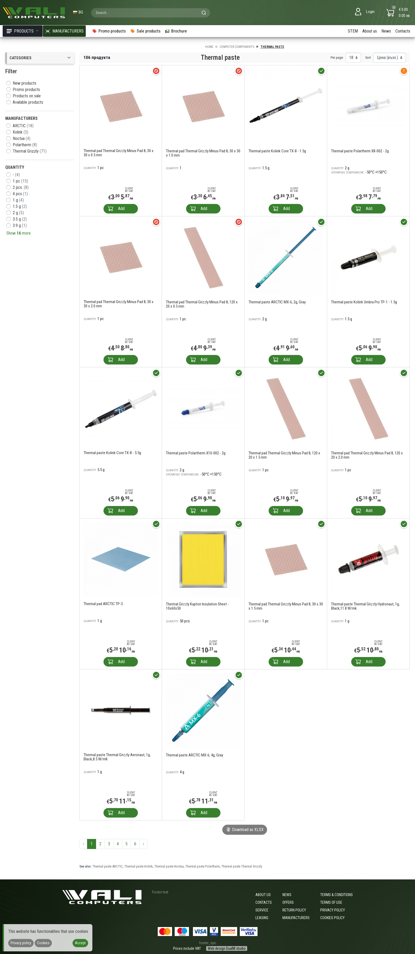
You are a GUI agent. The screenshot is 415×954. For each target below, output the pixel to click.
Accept (80, 943)
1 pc (20, 181)
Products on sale (27, 95)
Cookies (43, 943)
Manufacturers (296, 918)
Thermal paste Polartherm (202, 866)
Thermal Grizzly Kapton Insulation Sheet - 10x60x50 (197, 606)
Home (209, 47)
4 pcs (20, 193)
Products (23, 31)
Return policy (294, 910)
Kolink (20, 132)
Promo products (26, 89)
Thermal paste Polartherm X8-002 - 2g (360, 151)
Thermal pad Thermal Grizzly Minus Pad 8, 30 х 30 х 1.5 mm (286, 606)
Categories (40, 58)
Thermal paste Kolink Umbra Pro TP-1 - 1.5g (364, 302)
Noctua (21, 138)
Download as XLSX (245, 829)
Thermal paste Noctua (169, 866)
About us (369, 31)
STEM (353, 31)
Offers (288, 902)
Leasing (261, 918)
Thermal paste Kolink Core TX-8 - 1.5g (277, 151)
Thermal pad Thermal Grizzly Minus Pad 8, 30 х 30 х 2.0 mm (119, 303)
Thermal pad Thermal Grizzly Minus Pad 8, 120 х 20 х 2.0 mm (367, 455)
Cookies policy (332, 918)
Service (261, 910)
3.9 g (20, 225)
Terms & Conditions (336, 895)
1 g (18, 200)
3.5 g (20, 219)
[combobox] (150, 12)
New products (24, 83)
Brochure (176, 31)
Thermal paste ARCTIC (107, 866)
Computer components (237, 47)
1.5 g (20, 206)
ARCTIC (23, 125)
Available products (28, 102)
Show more (18, 233)
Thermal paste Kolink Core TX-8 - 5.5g (112, 452)
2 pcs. (21, 187)
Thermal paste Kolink (138, 866)
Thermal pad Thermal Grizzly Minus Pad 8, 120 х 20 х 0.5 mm (202, 304)
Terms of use (331, 902)
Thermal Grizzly (30, 151)
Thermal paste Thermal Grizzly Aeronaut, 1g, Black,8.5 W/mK (117, 756)
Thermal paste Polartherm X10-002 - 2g (195, 453)
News (386, 31)
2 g (18, 212)
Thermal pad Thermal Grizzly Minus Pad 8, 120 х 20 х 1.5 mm (284, 455)
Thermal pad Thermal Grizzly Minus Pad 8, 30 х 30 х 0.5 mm (119, 152)
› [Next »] (143, 843)
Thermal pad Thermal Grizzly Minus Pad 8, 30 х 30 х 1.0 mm (203, 153)
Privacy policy (332, 910)
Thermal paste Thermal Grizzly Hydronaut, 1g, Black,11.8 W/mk (365, 606)
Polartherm (25, 144)
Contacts (402, 31)
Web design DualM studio (227, 948)
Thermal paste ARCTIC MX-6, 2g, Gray (277, 302)
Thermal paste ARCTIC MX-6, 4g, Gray (194, 755)
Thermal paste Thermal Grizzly (241, 866)
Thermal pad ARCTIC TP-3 (103, 603)
